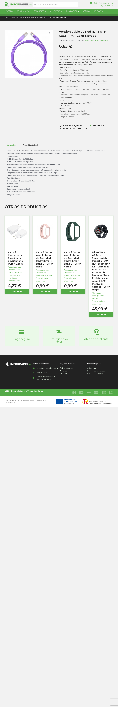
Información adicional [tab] (30, 145)
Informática (14, 17)
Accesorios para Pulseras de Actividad (42, 273)
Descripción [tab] (11, 145)
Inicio (6, 17)
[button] (50, 33)
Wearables (40, 281)
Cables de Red (94, 40)
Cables (21, 17)
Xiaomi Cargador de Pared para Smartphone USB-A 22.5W (15, 258)
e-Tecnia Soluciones (34, 391)
